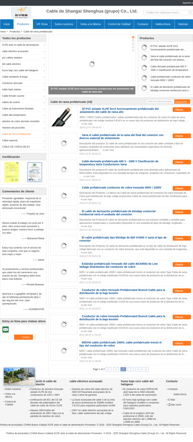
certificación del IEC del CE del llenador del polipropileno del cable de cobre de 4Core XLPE (46, 402)
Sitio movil (174, 404)
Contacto (142, 24)
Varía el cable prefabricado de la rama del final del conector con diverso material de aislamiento (170, 58)
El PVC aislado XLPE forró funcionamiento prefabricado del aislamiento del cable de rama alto (168, 48)
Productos (23, 24)
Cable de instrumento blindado (18, 108)
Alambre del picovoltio (13, 127)
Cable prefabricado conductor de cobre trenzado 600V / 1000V (170, 78)
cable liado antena (11, 89)
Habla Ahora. (163, 24)
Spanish (187, 3)
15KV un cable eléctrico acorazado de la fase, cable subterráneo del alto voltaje (92, 412)
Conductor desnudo (12, 83)
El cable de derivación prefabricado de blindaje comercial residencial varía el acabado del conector (170, 89)
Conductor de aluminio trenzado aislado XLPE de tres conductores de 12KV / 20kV (46, 392)
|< (108, 369)
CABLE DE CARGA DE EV (16, 146)
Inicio (7, 24)
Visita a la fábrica (90, 24)
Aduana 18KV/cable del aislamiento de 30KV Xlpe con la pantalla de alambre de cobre (47, 413)
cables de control (11, 102)
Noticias (183, 24)
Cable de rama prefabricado (16, 134)
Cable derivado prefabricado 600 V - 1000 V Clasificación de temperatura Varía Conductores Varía (169, 68)
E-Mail (171, 399)
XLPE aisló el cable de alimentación (20, 45)
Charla (181, 110)
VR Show (42, 24)
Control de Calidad (119, 24)
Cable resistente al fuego (15, 76)
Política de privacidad (11, 424)
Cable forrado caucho (13, 96)
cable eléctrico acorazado (15, 51)
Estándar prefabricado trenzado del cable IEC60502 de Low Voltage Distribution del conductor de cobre (118, 265)
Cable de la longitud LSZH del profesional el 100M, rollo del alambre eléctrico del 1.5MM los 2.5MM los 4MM (139, 417)
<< (116, 369)
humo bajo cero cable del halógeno (20, 70)
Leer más (87, 124)
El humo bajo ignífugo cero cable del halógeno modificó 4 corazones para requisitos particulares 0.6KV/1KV (141, 404)
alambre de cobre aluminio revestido (20, 121)
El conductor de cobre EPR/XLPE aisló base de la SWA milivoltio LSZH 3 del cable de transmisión (140, 392)
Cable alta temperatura (14, 115)
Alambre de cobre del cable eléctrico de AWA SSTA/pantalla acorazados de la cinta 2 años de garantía (92, 392)
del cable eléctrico (11, 64)
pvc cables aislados (12, 57)
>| (145, 369)
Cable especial (9, 140)
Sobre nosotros (64, 24)
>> (138, 369)
